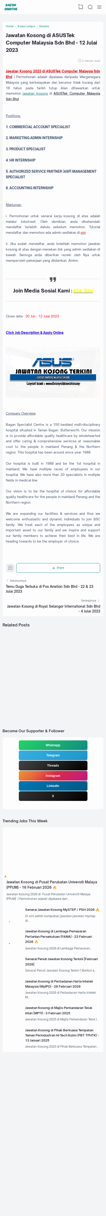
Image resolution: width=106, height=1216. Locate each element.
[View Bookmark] (80, 7)
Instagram (53, 859)
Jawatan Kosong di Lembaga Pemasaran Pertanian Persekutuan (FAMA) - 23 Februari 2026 (62, 1035)
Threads (53, 849)
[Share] (59, 644)
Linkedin (53, 870)
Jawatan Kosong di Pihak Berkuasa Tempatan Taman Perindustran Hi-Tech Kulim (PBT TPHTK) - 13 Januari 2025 (61, 1155)
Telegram (52, 839)
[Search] (90, 7)
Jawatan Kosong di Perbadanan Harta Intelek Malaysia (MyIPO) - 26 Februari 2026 (60, 1095)
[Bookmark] (10, 646)
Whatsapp (53, 829)
